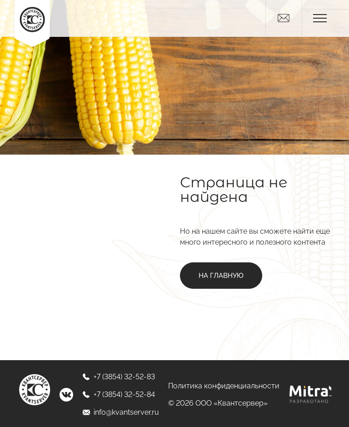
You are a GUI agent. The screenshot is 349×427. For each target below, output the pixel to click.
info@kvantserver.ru (120, 412)
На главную (221, 275)
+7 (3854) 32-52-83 (118, 376)
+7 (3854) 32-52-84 (118, 394)
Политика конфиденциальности (223, 386)
